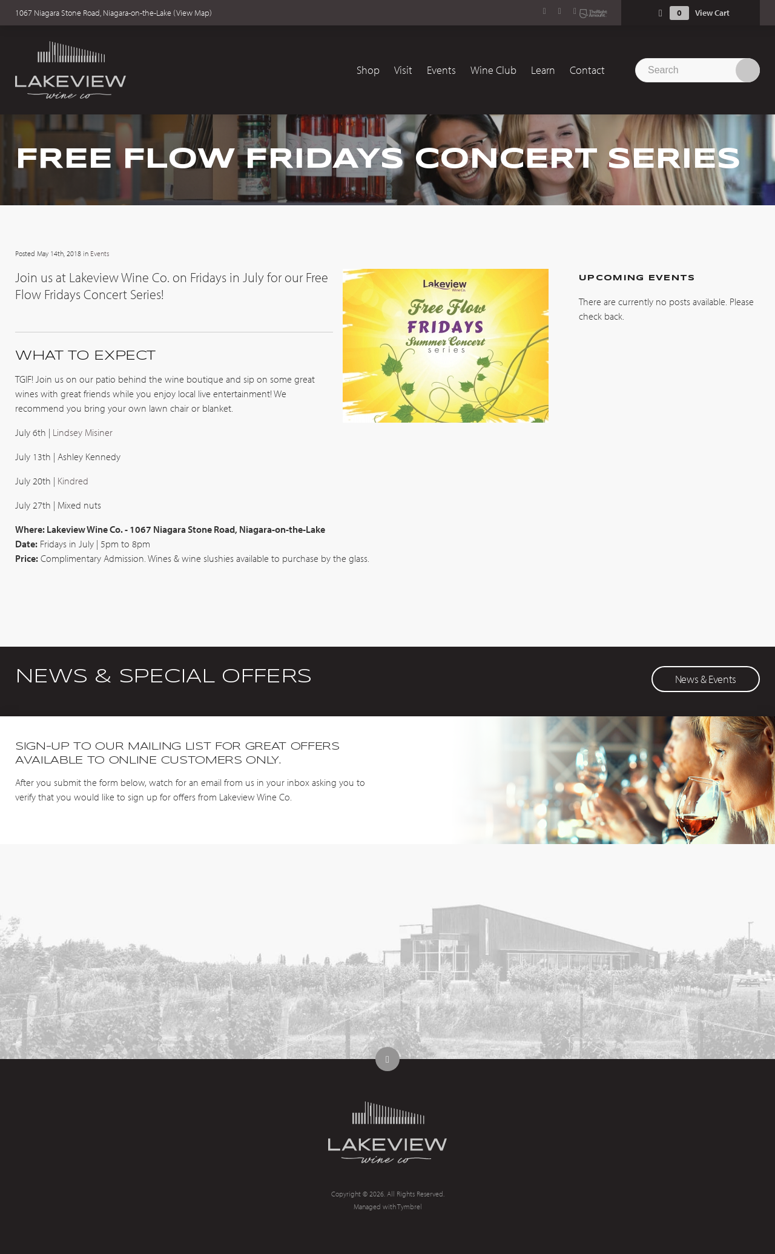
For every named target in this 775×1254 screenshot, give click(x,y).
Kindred (73, 481)
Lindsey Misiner (83, 432)
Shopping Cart (660, 13)
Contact (587, 70)
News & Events (705, 679)
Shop (368, 70)
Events (441, 70)
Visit (403, 70)
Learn (543, 70)
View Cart (712, 12)
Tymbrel (409, 1206)
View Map (192, 12)
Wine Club (493, 70)
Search (748, 70)
